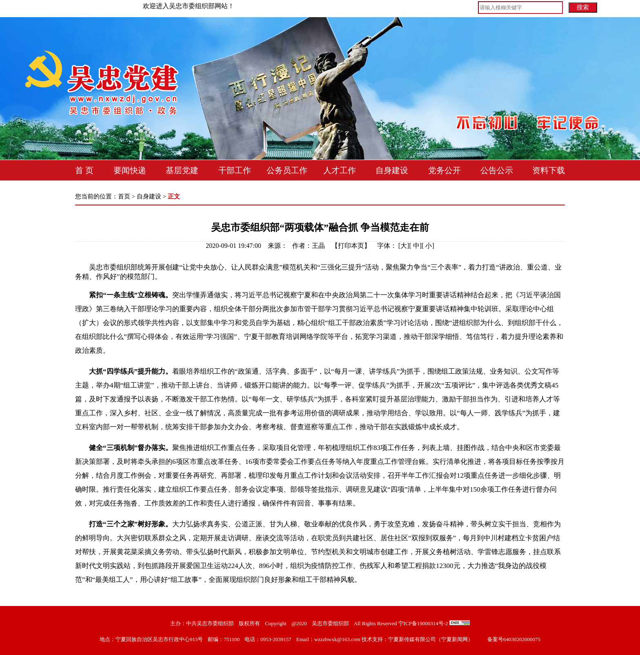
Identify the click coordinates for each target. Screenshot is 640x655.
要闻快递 (129, 170)
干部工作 (234, 170)
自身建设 (392, 170)
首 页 (84, 170)
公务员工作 (287, 170)
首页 (124, 196)
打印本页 (351, 245)
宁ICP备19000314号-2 (423, 623)
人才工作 (339, 170)
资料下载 (548, 170)
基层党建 (182, 170)
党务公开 (444, 170)
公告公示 (496, 170)
